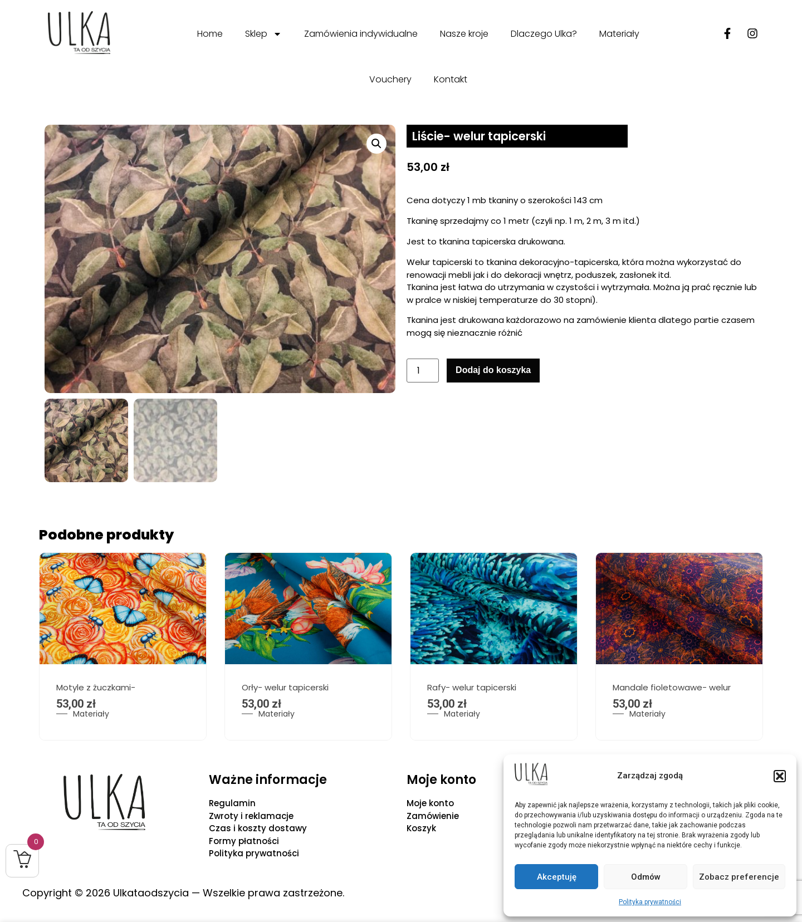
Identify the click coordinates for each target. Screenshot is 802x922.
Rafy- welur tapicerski (471, 689)
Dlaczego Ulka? (544, 33)
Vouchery (390, 79)
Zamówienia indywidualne (361, 33)
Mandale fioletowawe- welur (672, 689)
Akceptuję (556, 877)
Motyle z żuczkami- (95, 689)
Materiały (619, 33)
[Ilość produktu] (423, 370)
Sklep (263, 34)
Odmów (646, 877)
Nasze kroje (464, 33)
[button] (779, 776)
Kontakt (450, 79)
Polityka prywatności (650, 902)
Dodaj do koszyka (493, 370)
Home (210, 33)
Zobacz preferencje (739, 877)
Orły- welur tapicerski (285, 689)
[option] (123, 649)
